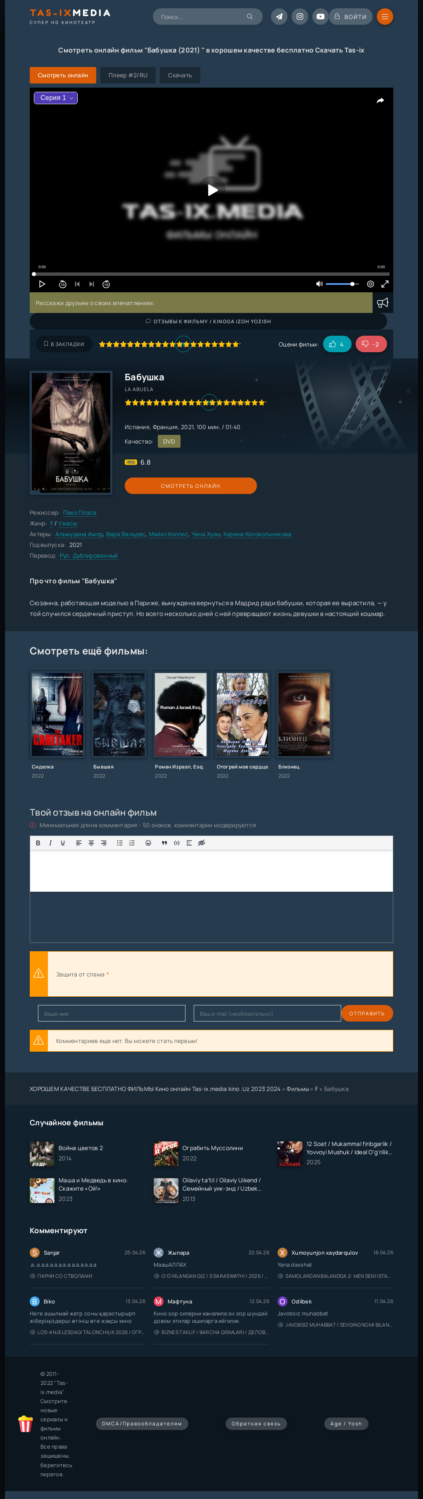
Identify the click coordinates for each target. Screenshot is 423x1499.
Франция (165, 427)
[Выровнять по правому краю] (103, 843)
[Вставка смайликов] (148, 843)
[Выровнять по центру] (91, 843)
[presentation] (201, 974)
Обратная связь (256, 1423)
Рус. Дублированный (89, 555)
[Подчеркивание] (63, 843)
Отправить (56, 1013)
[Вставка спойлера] (189, 843)
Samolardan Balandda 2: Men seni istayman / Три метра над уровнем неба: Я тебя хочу (335, 1275)
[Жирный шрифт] (38, 843)
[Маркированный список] (120, 843)
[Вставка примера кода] (177, 843)
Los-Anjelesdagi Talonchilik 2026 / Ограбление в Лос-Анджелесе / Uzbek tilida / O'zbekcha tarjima (87, 1332)
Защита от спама (80, 974)
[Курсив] (50, 843)
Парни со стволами (61, 1275)
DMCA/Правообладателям (142, 1423)
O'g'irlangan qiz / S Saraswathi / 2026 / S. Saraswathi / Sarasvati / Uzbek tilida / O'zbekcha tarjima (211, 1275)
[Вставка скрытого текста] (201, 843)
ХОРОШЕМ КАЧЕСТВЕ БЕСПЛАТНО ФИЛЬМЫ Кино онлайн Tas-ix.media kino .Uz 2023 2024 (155, 1089)
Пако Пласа (80, 512)
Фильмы (298, 1089)
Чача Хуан (206, 534)
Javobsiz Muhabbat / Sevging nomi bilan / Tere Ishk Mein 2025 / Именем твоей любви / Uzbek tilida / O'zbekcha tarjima (335, 1324)
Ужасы (67, 523)
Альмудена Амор (79, 534)
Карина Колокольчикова (257, 534)
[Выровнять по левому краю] (79, 843)
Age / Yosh (346, 1423)
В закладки (64, 344)
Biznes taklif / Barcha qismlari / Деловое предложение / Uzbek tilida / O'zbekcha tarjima (211, 1332)
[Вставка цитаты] (164, 843)
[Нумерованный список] (132, 843)
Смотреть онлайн (162, 485)
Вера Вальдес (125, 534)
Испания (137, 427)
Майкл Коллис (168, 534)
